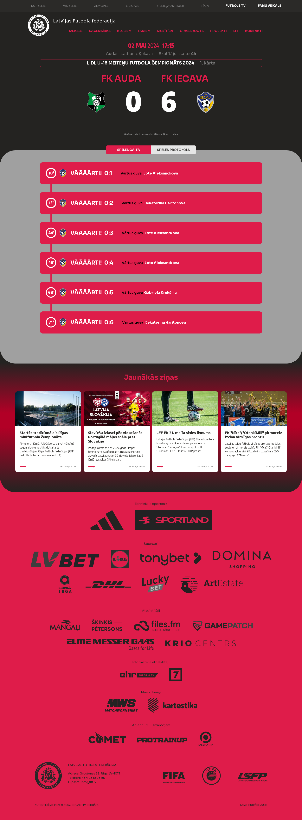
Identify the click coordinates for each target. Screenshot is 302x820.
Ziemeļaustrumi (166, 5)
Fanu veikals (269, 6)
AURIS (263, 805)
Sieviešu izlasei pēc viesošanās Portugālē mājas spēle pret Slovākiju (115, 436)
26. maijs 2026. (48, 466)
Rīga (201, 5)
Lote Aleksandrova (161, 173)
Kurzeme (34, 5)
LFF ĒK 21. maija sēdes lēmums (183, 432)
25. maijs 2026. (116, 466)
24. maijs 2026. (253, 466)
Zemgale (97, 5)
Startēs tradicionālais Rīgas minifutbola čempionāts (44, 434)
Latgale (128, 5)
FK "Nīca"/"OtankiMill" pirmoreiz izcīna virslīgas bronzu (253, 434)
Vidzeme (66, 5)
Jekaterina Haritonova (165, 203)
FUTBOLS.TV (236, 6)
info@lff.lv (88, 782)
